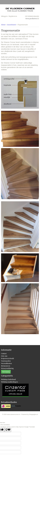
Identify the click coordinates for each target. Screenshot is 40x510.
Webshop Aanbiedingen (9, 382)
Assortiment (11, 25)
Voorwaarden (6, 361)
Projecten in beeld (7, 358)
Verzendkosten (6, 363)
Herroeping (6, 372)
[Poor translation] (7, 430)
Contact (4, 354)
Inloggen (4, 16)
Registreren (13, 16)
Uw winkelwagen (32, 16)
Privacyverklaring (7, 368)
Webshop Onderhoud (8, 379)
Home (3, 25)
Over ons (4, 356)
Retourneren (5, 366)
